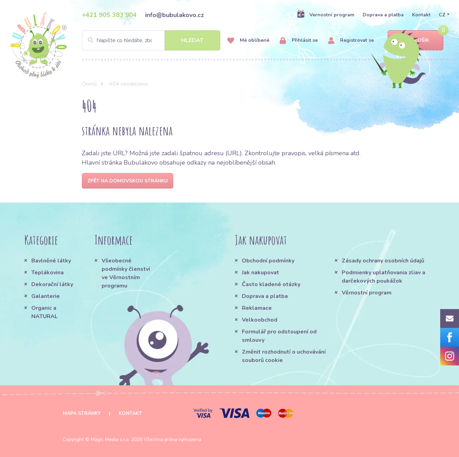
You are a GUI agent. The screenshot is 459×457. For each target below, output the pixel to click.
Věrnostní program (366, 293)
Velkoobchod (259, 320)
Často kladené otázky (271, 284)
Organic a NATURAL (44, 312)
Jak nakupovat (260, 272)
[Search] (151, 40)
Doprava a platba (383, 14)
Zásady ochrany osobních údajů (383, 261)
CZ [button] (442, 14)
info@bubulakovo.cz (174, 15)
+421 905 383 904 (109, 15)
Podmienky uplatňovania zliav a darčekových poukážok (383, 277)
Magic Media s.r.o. (110, 439)
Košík (415, 40)
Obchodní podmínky (268, 261)
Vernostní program (325, 14)
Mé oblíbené (248, 40)
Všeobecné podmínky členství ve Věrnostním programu (126, 273)
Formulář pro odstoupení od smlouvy (279, 336)
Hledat (192, 40)
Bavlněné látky (51, 261)
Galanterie (45, 296)
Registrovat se (351, 40)
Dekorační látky (52, 284)
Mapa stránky (82, 413)
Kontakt (421, 14)
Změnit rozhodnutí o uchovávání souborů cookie (284, 356)
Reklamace (257, 308)
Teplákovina (47, 272)
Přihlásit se (299, 40)
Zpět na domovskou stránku (127, 181)
